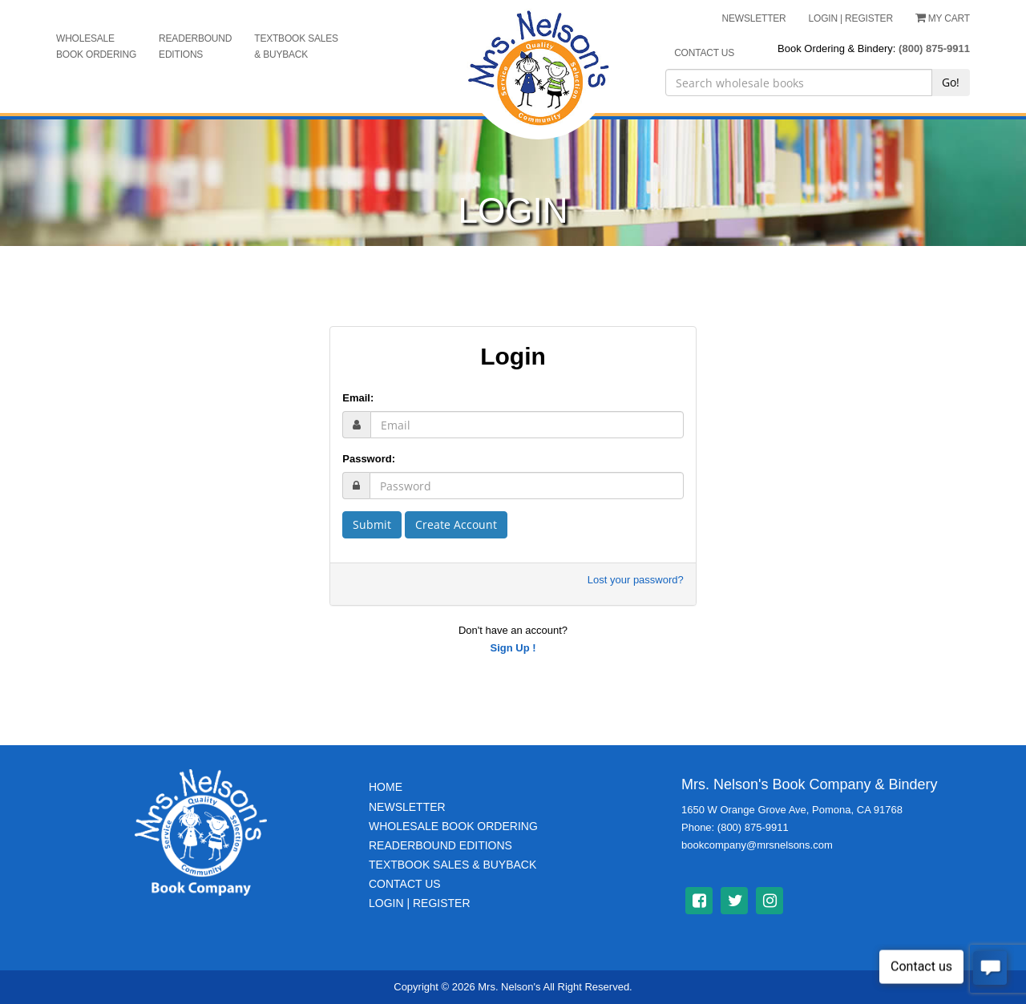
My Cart (942, 18)
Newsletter (407, 806)
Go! (950, 82)
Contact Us (405, 883)
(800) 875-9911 (934, 48)
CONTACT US (704, 52)
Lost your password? (636, 580)
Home (385, 786)
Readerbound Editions (195, 46)
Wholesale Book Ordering (96, 46)
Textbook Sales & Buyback (296, 46)
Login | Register (420, 903)
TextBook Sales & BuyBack (452, 864)
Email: (358, 398)
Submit (372, 524)
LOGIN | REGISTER (851, 18)
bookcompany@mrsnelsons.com (757, 845)
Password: (368, 459)
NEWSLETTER (754, 18)
